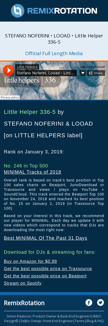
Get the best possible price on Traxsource (48, 268)
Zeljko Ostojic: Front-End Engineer (46, 320)
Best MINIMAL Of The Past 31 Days (45, 238)
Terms (80, 320)
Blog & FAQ (95, 320)
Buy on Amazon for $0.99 (30, 261)
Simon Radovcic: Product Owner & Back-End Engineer (48, 316)
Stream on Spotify (23, 283)
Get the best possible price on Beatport (45, 276)
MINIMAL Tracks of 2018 (32, 172)
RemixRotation (24, 303)
